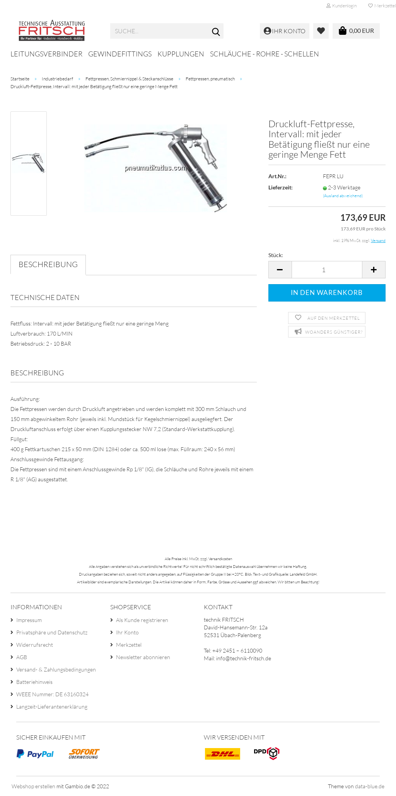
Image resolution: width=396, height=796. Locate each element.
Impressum (29, 620)
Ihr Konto (127, 632)
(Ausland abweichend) (343, 195)
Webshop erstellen (33, 786)
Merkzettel (129, 644)
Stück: (275, 255)
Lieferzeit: (280, 187)
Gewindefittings (120, 53)
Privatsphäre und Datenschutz (51, 632)
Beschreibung (48, 264)
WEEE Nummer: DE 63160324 (52, 694)
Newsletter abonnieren (143, 657)
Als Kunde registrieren (142, 620)
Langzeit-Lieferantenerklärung (51, 706)
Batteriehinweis (34, 681)
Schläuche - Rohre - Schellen (264, 53)
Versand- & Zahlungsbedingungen (56, 669)
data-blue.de (369, 786)
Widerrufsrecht (34, 644)
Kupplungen (180, 53)
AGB (21, 657)
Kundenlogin (341, 6)
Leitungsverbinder (46, 53)
